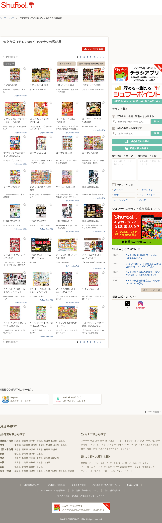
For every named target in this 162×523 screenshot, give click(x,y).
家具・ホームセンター (150, 441)
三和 (113, 471)
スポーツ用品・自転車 (148, 445)
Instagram (140, 305)
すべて (141, 200)
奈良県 (47, 458)
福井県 (54, 449)
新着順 (8, 64)
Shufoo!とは (132, 485)
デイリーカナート (124, 471)
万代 (100, 467)
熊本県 (40, 471)
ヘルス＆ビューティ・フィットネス (114, 449)
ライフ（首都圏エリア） (145, 467)
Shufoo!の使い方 (31, 485)
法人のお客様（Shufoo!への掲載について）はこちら (80, 496)
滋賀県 (40, 458)
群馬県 (64, 445)
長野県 (25, 449)
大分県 (47, 471)
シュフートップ (7, 18)
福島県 (62, 441)
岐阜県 (32, 454)
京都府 (32, 458)
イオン (145, 463)
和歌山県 (55, 458)
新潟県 (32, 449)
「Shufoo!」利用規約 (55, 485)
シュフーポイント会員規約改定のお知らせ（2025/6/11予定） (143, 265)
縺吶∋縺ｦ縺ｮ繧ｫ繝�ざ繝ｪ (91, 63)
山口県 (47, 462)
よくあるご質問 (78, 485)
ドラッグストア (146, 195)
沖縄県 (71, 471)
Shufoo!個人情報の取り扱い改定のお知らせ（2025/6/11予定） (143, 273)
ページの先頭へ (153, 412)
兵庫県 (25, 458)
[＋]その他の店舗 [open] (20, 95)
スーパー (117, 189)
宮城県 (40, 441)
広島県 (25, 462)
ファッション (145, 189)
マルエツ (108, 467)
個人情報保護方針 (113, 490)
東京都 (18, 445)
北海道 (18, 441)
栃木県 (56, 445)
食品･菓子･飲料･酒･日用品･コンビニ (106, 441)
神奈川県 (26, 445)
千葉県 (42, 445)
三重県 (40, 454)
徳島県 (18, 467)
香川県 (25, 467)
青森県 (25, 441)
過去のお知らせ (151, 290)
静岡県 (25, 454)
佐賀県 (25, 471)
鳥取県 (32, 462)
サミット (85, 471)
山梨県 (18, 449)
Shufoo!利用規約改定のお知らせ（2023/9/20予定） (143, 282)
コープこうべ (96, 471)
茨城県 (49, 445)
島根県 (40, 462)
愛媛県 (32, 467)
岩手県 (32, 441)
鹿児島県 (63, 471)
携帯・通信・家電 (89, 449)
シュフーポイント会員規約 (53, 490)
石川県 (47, 449)
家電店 (84, 445)
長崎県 (32, 471)
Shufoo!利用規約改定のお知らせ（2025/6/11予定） (143, 256)
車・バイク (132, 445)
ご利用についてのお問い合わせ (106, 485)
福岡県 (18, 471)
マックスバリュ (117, 463)
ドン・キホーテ (101, 463)
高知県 (40, 467)
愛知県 (18, 454)
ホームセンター (121, 200)
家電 (115, 195)
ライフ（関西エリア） (123, 467)
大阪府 (18, 458)
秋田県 (47, 441)
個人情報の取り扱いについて (85, 490)
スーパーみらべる (133, 463)
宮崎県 (54, 471)
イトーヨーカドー (89, 467)
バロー (107, 471)
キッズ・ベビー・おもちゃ (114, 445)
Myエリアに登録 (93, 49)
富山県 (40, 449)
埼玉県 (34, 445)
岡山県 (18, 462)
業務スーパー (87, 463)
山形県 (54, 441)
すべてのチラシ (66, 63)
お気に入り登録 (25, 69)
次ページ (99, 57)
